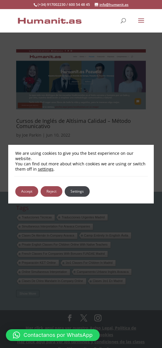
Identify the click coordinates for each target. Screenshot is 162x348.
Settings (77, 191)
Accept (26, 191)
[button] (53, 335)
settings (46, 169)
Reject (51, 191)
